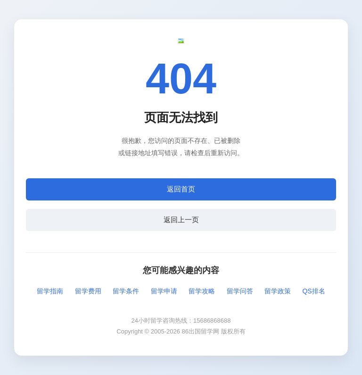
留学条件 (126, 291)
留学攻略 (202, 291)
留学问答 (240, 291)
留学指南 (50, 291)
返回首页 (181, 189)
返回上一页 (181, 220)
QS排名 (313, 291)
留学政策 (277, 291)
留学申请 (164, 291)
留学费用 (88, 291)
